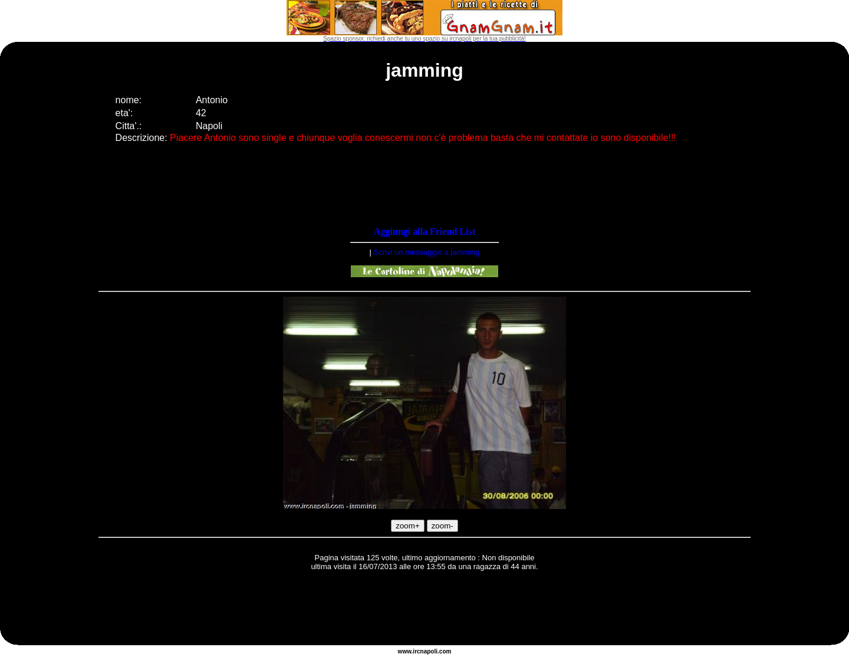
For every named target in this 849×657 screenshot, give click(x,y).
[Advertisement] (424, 610)
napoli (428, 651)
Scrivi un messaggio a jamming (427, 252)
